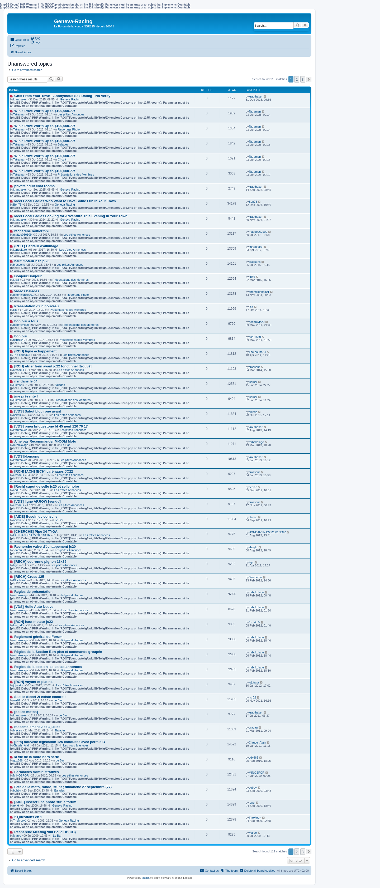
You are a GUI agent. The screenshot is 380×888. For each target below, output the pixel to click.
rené (252, 802)
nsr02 (252, 697)
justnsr (253, 382)
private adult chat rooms (34, 186)
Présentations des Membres (76, 174)
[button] (308, 79)
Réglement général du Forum (38, 637)
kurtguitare (20, 249)
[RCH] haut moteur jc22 (33, 622)
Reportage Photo (69, 129)
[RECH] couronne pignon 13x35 (40, 562)
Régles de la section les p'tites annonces (48, 667)
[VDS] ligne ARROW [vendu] (37, 501)
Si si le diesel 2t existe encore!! (40, 697)
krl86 (252, 276)
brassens (255, 261)
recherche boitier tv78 (32, 231)
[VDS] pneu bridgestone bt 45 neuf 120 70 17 (51, 426)
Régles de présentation (33, 592)
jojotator (254, 682)
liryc (251, 562)
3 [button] (303, 79)
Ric (251, 306)
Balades (63, 144)
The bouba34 (21, 354)
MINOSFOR (21, 775)
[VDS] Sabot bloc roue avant (37, 411)
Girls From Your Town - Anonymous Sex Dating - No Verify (62, 96)
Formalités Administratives (36, 772)
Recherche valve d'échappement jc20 (45, 547)
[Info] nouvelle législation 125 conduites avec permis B (59, 742)
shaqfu (253, 547)
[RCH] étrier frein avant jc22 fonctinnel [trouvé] (53, 366)
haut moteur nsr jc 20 (31, 261)
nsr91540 (19, 339)
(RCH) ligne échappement (35, 351)
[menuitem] (35, 38)
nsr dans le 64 (25, 381)
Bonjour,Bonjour (28, 276)
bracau (253, 727)
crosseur (254, 366)
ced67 (253, 487)
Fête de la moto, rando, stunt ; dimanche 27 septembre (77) (63, 787)
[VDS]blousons (26, 456)
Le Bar (65, 445)
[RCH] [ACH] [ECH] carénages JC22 (43, 471)
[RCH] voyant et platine (33, 682)
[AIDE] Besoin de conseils (35, 516)
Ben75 (253, 201)
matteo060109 (22, 234)
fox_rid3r (254, 622)
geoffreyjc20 (21, 324)
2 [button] (297, 79)
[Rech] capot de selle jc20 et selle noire (46, 486)
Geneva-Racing (70, 99)
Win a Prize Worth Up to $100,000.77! (44, 111)
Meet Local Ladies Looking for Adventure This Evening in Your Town (70, 216)
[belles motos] (26, 712)
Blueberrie (19, 580)
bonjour (20, 336)
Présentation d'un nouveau (36, 306)
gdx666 (253, 757)
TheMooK (19, 820)
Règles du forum (72, 595)
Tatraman (19, 114)
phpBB (146, 877)
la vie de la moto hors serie (36, 757)
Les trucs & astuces (75, 745)
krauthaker (20, 99)
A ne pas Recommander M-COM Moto (45, 441)
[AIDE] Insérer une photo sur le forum (45, 802)
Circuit (62, 159)
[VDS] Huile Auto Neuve (33, 607)
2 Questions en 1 (28, 817)
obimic (253, 412)
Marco (253, 832)
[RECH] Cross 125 (29, 577)
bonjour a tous (26, 321)
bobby (253, 787)
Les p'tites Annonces (71, 114)
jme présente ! (26, 396)
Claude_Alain (21, 745)
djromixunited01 (23, 294)
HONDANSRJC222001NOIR (31, 535)
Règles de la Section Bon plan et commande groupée (58, 652)
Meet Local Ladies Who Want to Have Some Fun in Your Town (65, 201)
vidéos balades (26, 291)
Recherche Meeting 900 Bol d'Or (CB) (45, 832)
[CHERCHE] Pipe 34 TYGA (36, 531)
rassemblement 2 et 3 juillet (37, 727)
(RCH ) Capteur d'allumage (36, 246)
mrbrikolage (20, 445)
